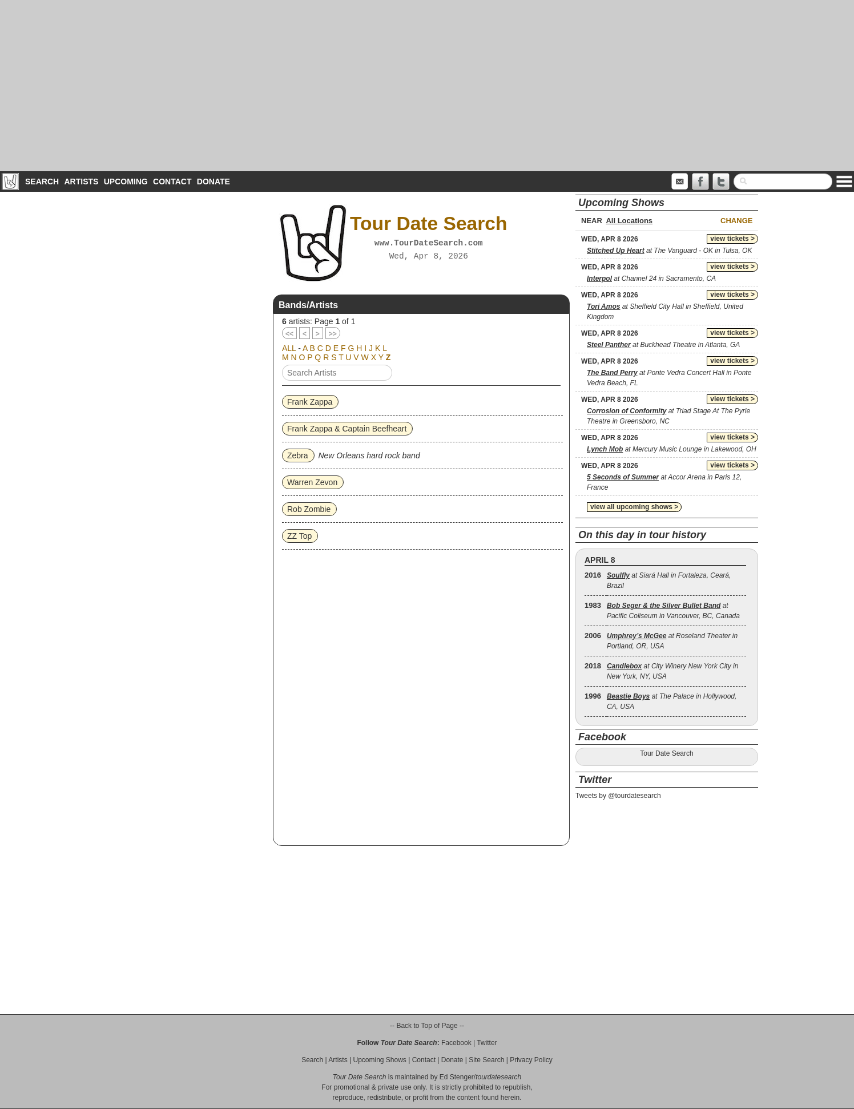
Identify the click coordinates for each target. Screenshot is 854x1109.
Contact (172, 181)
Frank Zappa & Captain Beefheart (346, 428)
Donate (213, 181)
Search (42, 181)
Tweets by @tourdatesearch (618, 796)
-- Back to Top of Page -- (427, 1026)
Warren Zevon (312, 482)
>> (333, 334)
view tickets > (732, 239)
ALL (289, 348)
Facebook (456, 1043)
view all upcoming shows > (634, 507)
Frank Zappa (309, 401)
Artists (81, 181)
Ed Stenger (457, 1077)
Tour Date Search (666, 753)
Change (736, 220)
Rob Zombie (309, 509)
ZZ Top (299, 536)
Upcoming (126, 181)
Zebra (297, 455)
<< (289, 334)
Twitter (487, 1043)
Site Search (486, 1060)
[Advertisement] (427, 86)
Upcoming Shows (379, 1060)
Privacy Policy (531, 1060)
